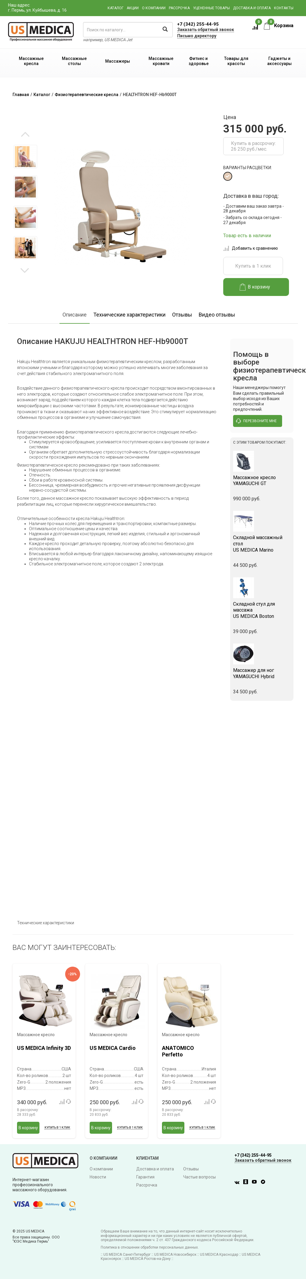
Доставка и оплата (252, 8)
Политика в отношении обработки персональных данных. (150, 1247)
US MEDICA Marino (262, 544)
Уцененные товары (211, 8)
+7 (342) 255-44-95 (198, 24)
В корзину (255, 287)
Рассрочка (179, 8)
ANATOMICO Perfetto (178, 1051)
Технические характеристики (129, 314)
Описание (74, 314)
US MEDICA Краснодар (219, 1254)
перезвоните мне (256, 421)
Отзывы (182, 314)
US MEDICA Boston (262, 610)
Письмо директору (196, 35)
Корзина (278, 25)
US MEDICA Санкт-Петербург (127, 1254)
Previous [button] (25, 135)
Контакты (283, 8)
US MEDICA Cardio (113, 1048)
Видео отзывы (217, 314)
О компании (154, 8)
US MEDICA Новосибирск (175, 1254)
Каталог (115, 8)
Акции (133, 8)
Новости (98, 1177)
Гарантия (145, 1177)
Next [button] (24, 270)
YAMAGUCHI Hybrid (262, 673)
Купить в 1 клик (253, 266)
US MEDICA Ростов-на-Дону (148, 1259)
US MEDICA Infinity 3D (44, 1048)
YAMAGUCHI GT (262, 481)
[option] (25, 156)
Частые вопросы (199, 1177)
